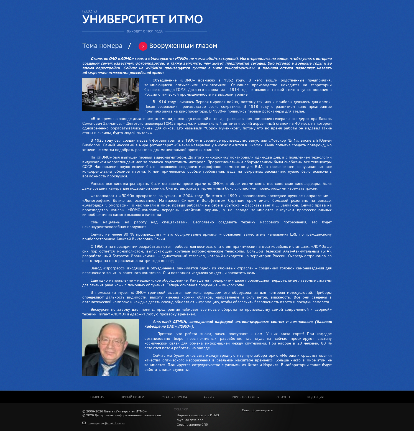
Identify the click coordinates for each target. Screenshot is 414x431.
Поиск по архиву (245, 397)
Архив (209, 397)
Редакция (315, 397)
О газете (284, 397)
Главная (97, 397)
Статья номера (174, 397)
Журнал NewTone (190, 420)
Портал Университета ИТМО (198, 415)
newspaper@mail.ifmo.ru (106, 423)
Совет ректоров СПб (192, 424)
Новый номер (132, 397)
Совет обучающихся (257, 410)
